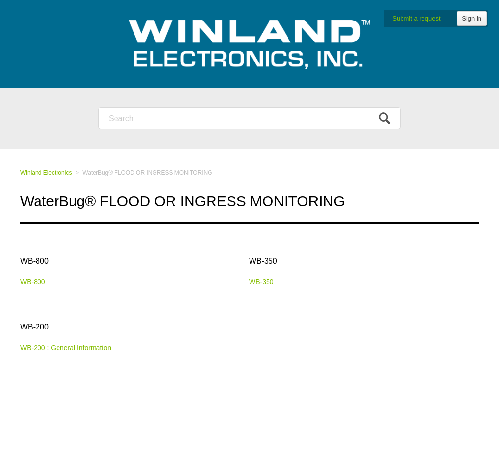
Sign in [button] (471, 18)
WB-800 (34, 261)
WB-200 (34, 327)
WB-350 (263, 261)
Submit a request (416, 18)
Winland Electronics (46, 172)
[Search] (249, 118)
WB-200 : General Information (65, 347)
